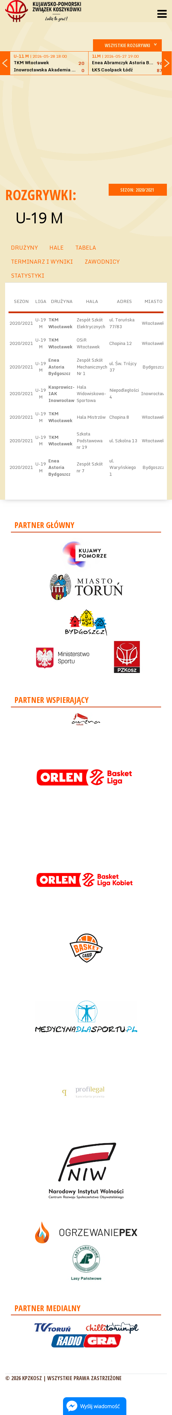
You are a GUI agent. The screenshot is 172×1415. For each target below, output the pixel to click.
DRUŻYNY (24, 247)
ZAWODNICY (102, 261)
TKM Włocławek (60, 323)
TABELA (85, 247)
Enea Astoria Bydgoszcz (59, 366)
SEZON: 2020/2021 (137, 189)
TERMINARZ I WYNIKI (42, 261)
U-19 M (39, 217)
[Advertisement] (88, 128)
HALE (56, 247)
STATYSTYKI (27, 275)
